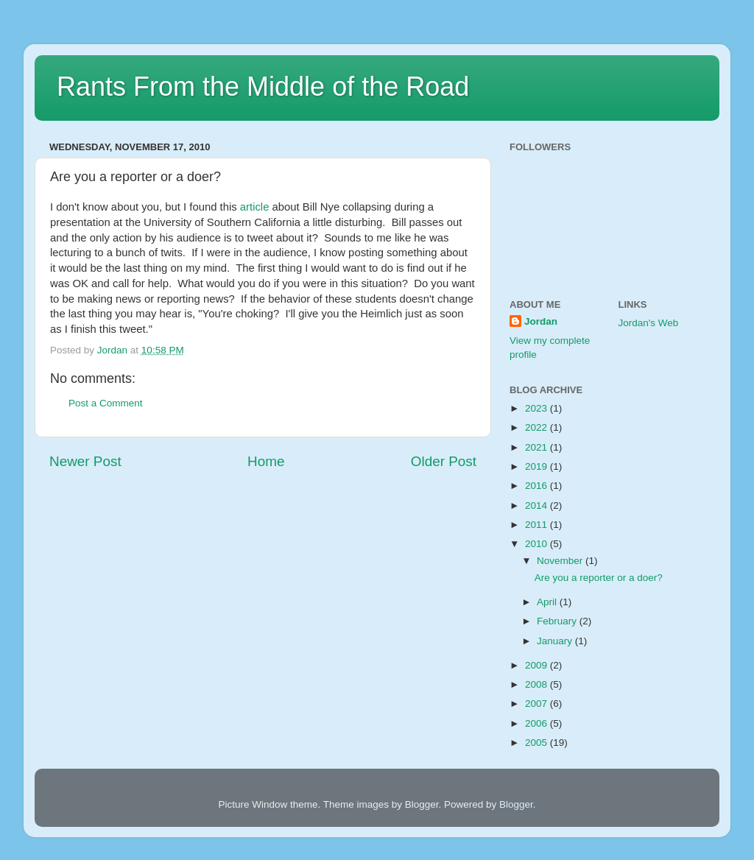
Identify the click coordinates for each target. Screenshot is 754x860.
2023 (537, 408)
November (561, 560)
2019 (537, 466)
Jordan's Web (649, 322)
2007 (537, 703)
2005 (537, 742)
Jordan (540, 321)
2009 (537, 665)
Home (265, 461)
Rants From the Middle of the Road (263, 86)
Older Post (443, 461)
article (254, 207)
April (548, 601)
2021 (537, 447)
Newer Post (85, 461)
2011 (537, 524)
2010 (537, 543)
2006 (537, 723)
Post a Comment (105, 403)
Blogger (516, 804)
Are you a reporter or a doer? (599, 577)
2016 (537, 485)
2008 (537, 684)
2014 (537, 505)
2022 (537, 427)
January (556, 640)
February (558, 621)
